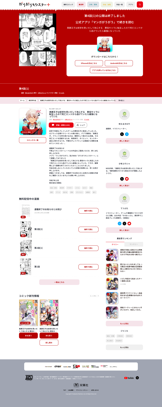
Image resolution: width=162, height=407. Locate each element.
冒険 (71, 192)
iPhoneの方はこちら (89, 63)
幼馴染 (88, 192)
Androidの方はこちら (118, 63)
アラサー (69, 188)
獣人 (94, 192)
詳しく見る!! (124, 141)
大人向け (110, 341)
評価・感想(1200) (63, 125)
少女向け (119, 341)
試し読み (49, 342)
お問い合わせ (95, 390)
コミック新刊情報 (29, 295)
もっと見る (124, 323)
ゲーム (58, 192)
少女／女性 (107, 4)
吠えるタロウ (29, 93)
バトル (77, 188)
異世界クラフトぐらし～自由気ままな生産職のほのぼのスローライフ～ (131, 295)
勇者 (91, 188)
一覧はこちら (59, 282)
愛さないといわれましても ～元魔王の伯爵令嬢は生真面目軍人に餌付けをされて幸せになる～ (131, 267)
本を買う (28, 335)
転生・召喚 (53, 188)
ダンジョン (79, 192)
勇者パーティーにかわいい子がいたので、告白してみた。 (131, 308)
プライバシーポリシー (82, 390)
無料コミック (68, 4)
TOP (64, 390)
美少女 (65, 192)
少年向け (120, 336)
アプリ (130, 4)
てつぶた (61, 93)
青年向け (129, 336)
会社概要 (70, 390)
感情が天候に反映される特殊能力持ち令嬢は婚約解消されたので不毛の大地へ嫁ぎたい (131, 252)
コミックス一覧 (32, 140)
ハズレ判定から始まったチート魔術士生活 (131, 279)
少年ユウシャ (42, 93)
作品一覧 (119, 4)
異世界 (81, 4)
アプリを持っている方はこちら (104, 70)
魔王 (51, 192)
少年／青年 (93, 4)
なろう (85, 188)
